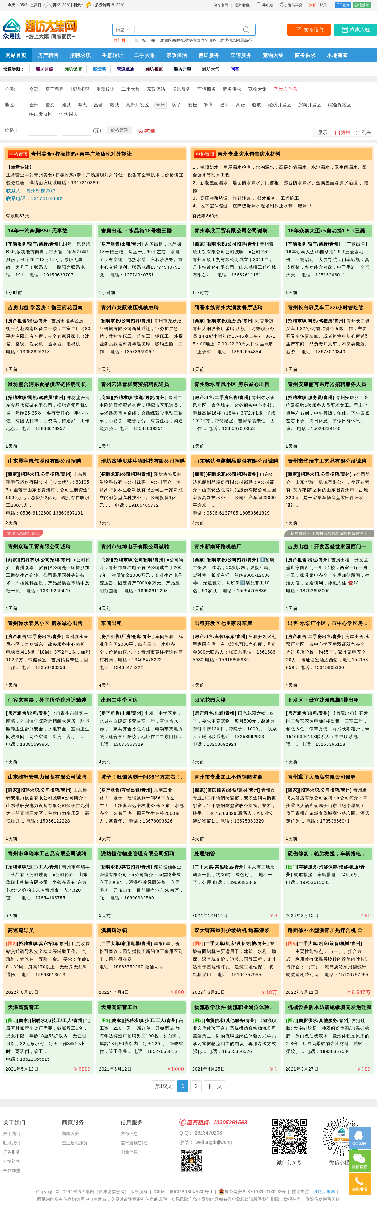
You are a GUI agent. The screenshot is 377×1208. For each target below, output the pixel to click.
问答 (235, 69)
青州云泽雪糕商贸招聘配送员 (135, 384)
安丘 (192, 104)
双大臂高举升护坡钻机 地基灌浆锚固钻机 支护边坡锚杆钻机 (264, 930)
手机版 (264, 5)
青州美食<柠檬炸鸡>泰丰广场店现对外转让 (81, 154)
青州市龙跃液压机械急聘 (130, 307)
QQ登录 (343, 5)
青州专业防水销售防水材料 (249, 154)
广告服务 (11, 1151)
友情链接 (11, 1161)
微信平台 (295, 5)
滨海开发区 (309, 104)
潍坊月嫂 (44, 69)
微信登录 (361, 5)
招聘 (144, 41)
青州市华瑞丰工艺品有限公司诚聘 (327, 461)
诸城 (114, 104)
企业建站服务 (75, 1142)
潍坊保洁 (73, 69)
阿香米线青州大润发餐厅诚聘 (228, 307)
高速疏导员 (21, 930)
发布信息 (314, 29)
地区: (10, 104)
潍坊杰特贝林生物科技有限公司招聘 (143, 461)
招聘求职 (80, 55)
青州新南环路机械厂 (218, 546)
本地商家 (337, 55)
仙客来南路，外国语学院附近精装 (47, 700)
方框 (345, 132)
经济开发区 (279, 104)
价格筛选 (119, 130)
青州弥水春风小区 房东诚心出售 (231, 384)
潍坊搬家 (154, 69)
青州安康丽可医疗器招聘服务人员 (327, 384)
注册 (312, 5)
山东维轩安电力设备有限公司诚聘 (47, 777)
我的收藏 (242, 5)
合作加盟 (11, 1170)
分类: (10, 89)
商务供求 (305, 55)
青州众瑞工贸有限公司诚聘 (39, 546)
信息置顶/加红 (134, 1142)
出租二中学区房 (119, 700)
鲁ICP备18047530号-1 (191, 1191)
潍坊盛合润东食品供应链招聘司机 (47, 384)
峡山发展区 (41, 114)
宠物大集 (273, 55)
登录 (323, 5)
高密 (240, 104)
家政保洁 (176, 55)
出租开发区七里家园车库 (223, 623)
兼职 (153, 41)
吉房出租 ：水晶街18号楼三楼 (136, 230)
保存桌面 (221, 5)
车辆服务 (241, 55)
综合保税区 (339, 104)
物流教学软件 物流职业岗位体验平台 (237, 1007)
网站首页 (16, 55)
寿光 (82, 104)
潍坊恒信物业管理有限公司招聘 (138, 853)
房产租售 (48, 55)
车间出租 (111, 623)
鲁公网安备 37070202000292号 (252, 1191)
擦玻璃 (99, 69)
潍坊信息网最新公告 (236, 41)
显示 (322, 132)
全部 (34, 89)
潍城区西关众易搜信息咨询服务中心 (188, 41)
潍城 (66, 104)
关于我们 (11, 1133)
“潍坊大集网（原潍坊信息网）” (100, 1191)
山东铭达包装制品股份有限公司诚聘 (236, 461)
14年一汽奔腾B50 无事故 (38, 230)
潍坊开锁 (182, 69)
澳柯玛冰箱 (114, 930)
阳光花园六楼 (210, 700)
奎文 (50, 104)
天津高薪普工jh (119, 1007)
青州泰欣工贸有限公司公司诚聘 (231, 230)
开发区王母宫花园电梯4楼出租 (323, 700)
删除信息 (129, 1151)
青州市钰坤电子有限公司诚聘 (135, 546)
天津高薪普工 (23, 1007)
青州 (160, 104)
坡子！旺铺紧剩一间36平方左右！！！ (146, 777)
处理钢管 (204, 853)
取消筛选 (146, 130)
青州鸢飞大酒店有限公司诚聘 (322, 777)
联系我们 (11, 1142)
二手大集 (144, 55)
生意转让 (112, 55)
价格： (12, 130)
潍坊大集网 (324, 1191)
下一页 (214, 1086)
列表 (366, 132)
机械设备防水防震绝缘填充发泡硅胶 (330, 1007)
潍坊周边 (68, 114)
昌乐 (224, 104)
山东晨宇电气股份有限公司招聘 (44, 461)
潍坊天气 (210, 69)
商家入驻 (360, 29)
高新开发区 (137, 104)
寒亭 (208, 104)
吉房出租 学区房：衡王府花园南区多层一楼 (58, 307)
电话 (135, 41)
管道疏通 (125, 69)
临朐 (256, 104)
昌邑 (98, 104)
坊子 (176, 104)
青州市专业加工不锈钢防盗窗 (228, 777)
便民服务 (208, 55)
